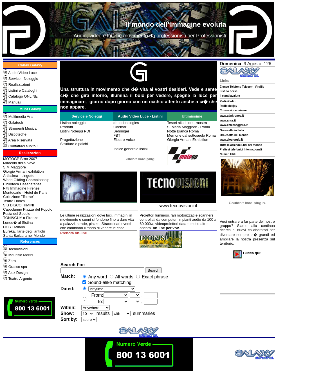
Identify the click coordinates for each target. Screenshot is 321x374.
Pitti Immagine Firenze (21, 188)
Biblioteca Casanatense (22, 184)
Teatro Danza (14, 201)
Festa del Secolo (16, 213)
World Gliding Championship (26, 180)
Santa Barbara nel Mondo (24, 235)
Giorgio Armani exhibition (23, 171)
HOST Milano (14, 227)
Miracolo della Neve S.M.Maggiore (19, 165)
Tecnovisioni (18, 249)
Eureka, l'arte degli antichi (24, 231)
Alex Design (18, 273)
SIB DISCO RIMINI (18, 205)
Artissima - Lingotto (18, 176)
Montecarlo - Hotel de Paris (25, 192)
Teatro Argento (20, 278)
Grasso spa (17, 267)
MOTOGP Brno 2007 (20, 159)
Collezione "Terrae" (18, 197)
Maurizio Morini (20, 255)
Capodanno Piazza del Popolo (27, 209)
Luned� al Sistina (18, 222)
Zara (11, 261)
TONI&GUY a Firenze (20, 218)
